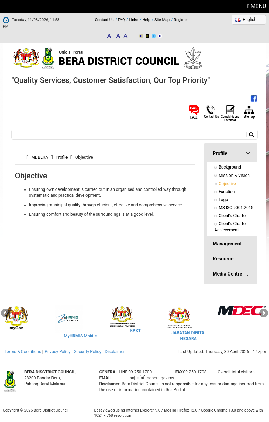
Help (146, 19)
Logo (223, 199)
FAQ (121, 19)
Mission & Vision (234, 175)
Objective (227, 183)
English (249, 19)
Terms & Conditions (23, 351)
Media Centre (227, 274)
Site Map (162, 19)
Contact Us (104, 19)
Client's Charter (233, 215)
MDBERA (39, 157)
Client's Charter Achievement (231, 226)
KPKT (135, 330)
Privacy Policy (57, 351)
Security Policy (87, 351)
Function (227, 191)
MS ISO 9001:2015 (236, 207)
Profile (62, 157)
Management (227, 243)
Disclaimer (115, 351)
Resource (223, 259)
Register (181, 19)
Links (133, 19)
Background (230, 167)
